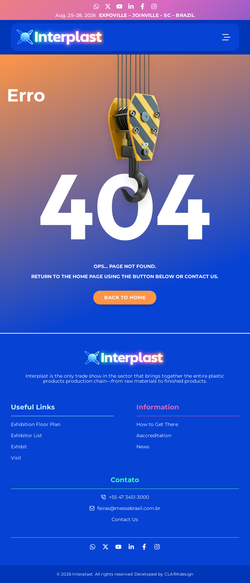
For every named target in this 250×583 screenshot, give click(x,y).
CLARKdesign (179, 574)
